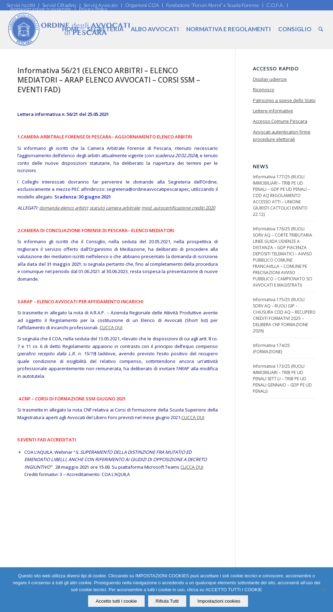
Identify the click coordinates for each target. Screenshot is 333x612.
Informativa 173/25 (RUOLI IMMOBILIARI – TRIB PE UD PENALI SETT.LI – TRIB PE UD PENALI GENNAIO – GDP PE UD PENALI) (282, 378)
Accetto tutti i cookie (116, 601)
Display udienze (270, 79)
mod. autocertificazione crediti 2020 (178, 208)
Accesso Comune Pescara (280, 121)
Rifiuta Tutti (167, 601)
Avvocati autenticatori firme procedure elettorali (281, 135)
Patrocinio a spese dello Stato (284, 100)
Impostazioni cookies (219, 601)
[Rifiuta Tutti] (324, 589)
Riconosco (263, 89)
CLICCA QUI (111, 327)
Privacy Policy (93, 9)
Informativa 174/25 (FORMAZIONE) (271, 348)
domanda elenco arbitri (63, 208)
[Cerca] (320, 29)
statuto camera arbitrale (114, 208)
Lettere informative (273, 111)
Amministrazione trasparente (40, 9)
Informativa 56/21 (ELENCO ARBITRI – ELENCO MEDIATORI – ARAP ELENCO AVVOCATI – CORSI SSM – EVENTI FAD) (108, 80)
